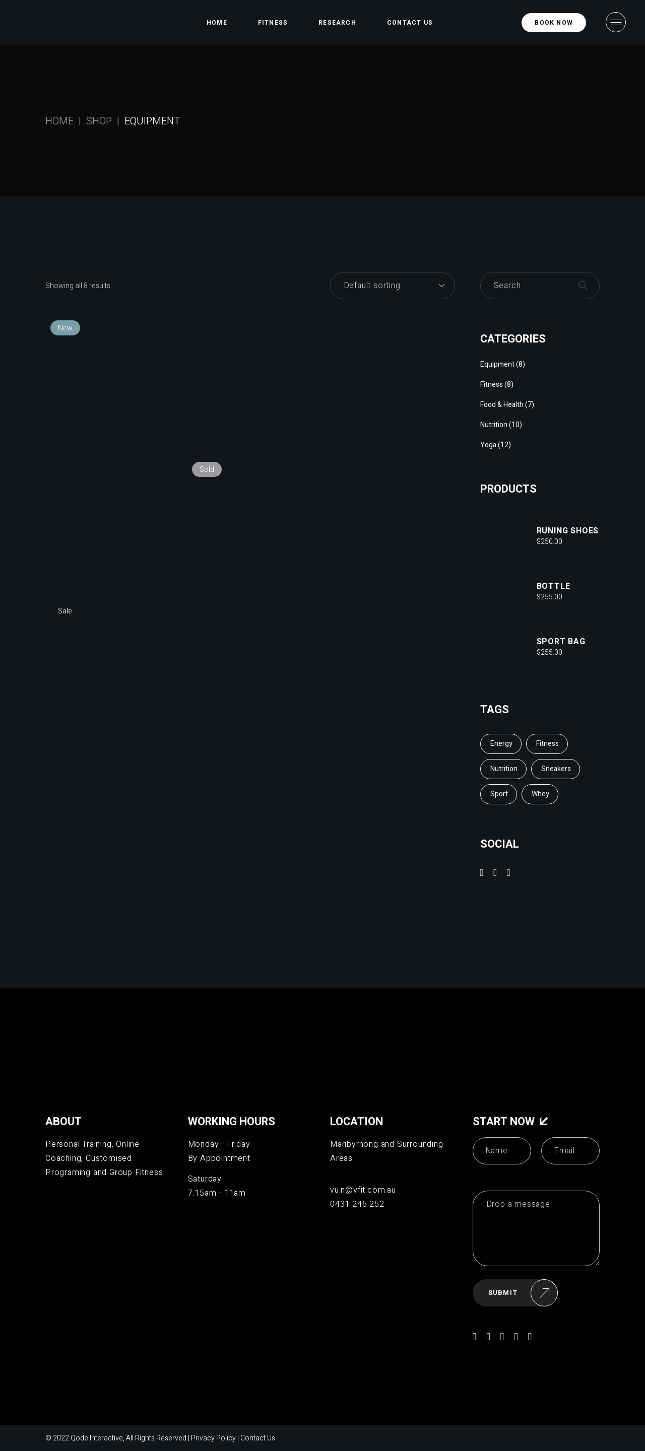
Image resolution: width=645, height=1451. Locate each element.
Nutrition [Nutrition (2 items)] (504, 769)
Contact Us (257, 1438)
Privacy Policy (213, 1438)
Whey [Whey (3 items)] (540, 794)
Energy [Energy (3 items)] (501, 743)
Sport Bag (561, 642)
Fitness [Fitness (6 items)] (547, 743)
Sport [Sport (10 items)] (499, 794)
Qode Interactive (97, 1438)
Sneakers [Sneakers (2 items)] (556, 769)
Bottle (553, 586)
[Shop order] (392, 285)
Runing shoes (568, 531)
